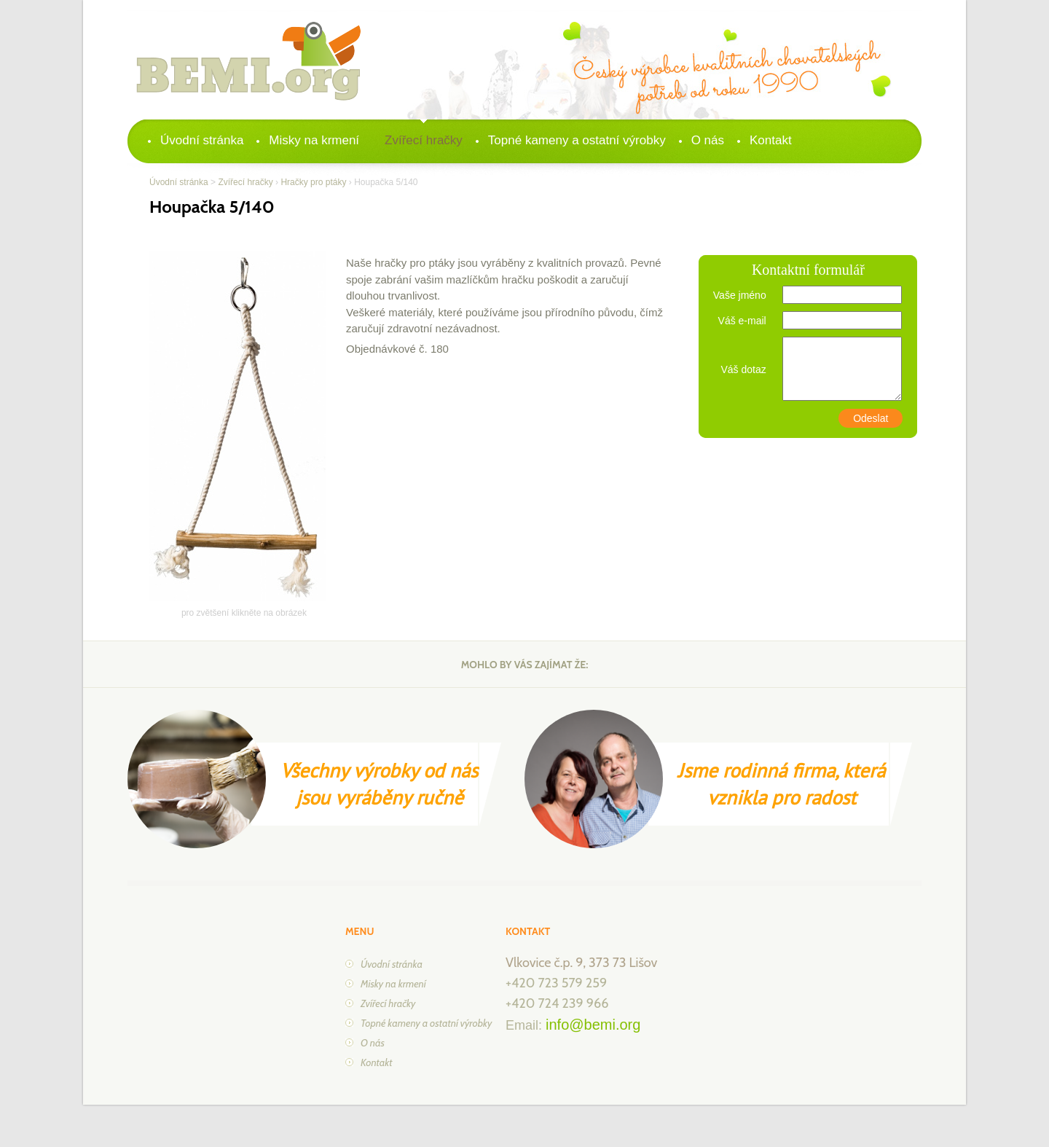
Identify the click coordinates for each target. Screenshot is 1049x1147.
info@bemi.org (593, 1025)
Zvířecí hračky (424, 140)
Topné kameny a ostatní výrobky (577, 140)
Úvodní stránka (201, 140)
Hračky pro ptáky (313, 182)
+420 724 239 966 (557, 1003)
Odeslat (870, 418)
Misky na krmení (314, 140)
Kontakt (771, 140)
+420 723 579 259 (556, 983)
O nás (707, 140)
